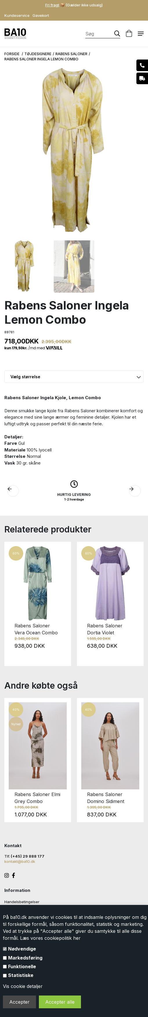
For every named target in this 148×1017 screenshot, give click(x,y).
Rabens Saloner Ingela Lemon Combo (41, 59)
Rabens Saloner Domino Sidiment (105, 797)
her (77, 938)
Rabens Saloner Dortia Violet (104, 629)
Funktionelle (22, 966)
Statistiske (20, 975)
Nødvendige (22, 949)
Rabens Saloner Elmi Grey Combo (37, 797)
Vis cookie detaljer (23, 986)
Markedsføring (25, 958)
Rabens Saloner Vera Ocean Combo (36, 629)
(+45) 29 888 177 (27, 856)
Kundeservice (17, 15)
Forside (12, 54)
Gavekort (41, 15)
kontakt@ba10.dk (19, 861)
